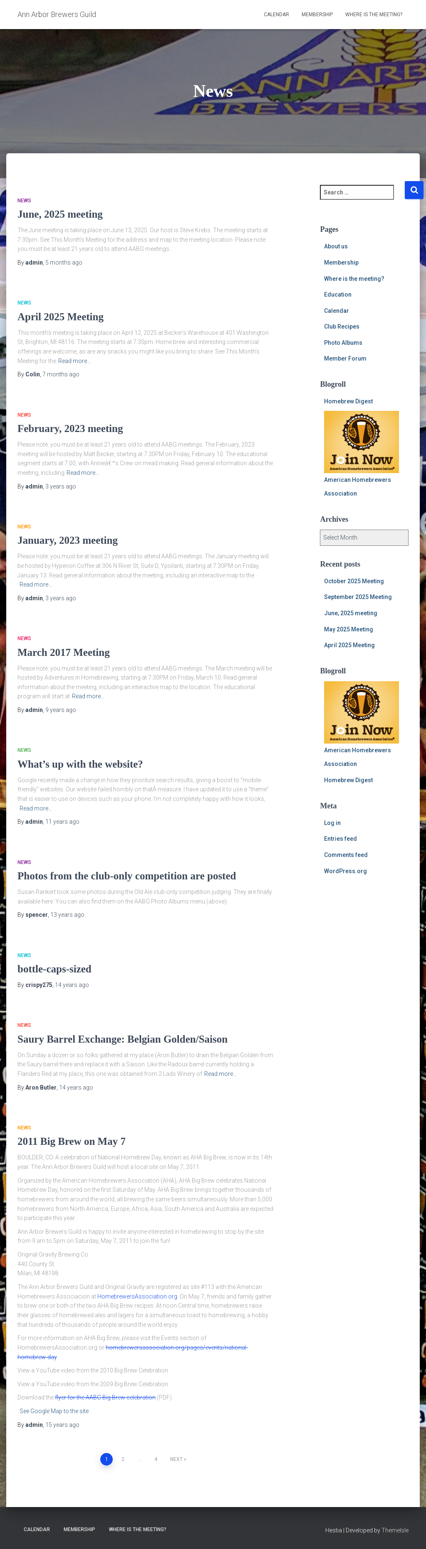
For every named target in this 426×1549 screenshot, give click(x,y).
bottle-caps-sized (54, 969)
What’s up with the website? (80, 764)
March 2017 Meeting (63, 652)
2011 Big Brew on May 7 (71, 1141)
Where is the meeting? (373, 14)
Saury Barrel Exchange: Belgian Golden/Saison (122, 1039)
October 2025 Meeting (354, 581)
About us (336, 246)
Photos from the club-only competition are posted (126, 875)
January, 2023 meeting (67, 540)
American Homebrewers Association (361, 454)
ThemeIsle (395, 1530)
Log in (332, 823)
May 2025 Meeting (348, 629)
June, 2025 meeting (60, 214)
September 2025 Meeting (358, 597)
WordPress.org (345, 871)
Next (176, 1459)
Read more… (74, 361)
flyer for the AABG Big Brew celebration (105, 1397)
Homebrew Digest (348, 401)
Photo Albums (343, 342)
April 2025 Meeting (60, 316)
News (24, 201)
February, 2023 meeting (70, 428)
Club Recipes (341, 326)
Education (338, 294)
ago (63, 262)
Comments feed (346, 855)
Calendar (276, 14)
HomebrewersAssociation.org (137, 1296)
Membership (317, 14)
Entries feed (340, 838)
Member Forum (345, 358)
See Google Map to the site (54, 1411)
